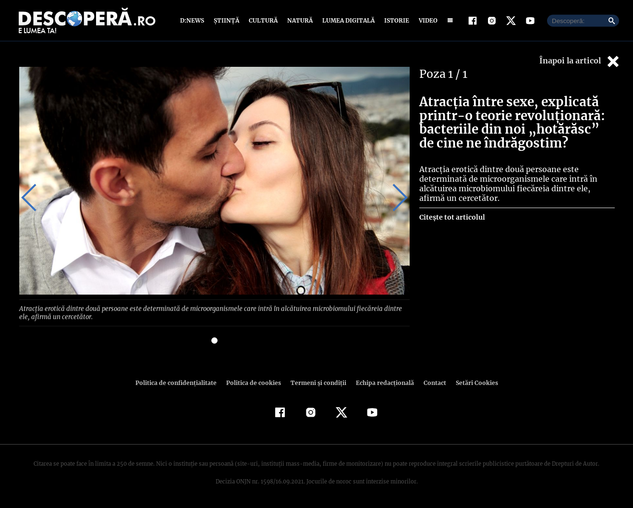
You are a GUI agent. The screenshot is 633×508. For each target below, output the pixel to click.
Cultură (263, 20)
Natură (299, 20)
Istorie (394, 20)
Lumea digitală (347, 20)
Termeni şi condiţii (317, 382)
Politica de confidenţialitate (180, 382)
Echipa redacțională (381, 382)
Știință (227, 20)
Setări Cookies (471, 382)
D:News (193, 20)
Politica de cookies (254, 382)
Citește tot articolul (451, 217)
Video (426, 20)
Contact (431, 382)
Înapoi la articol (580, 61)
